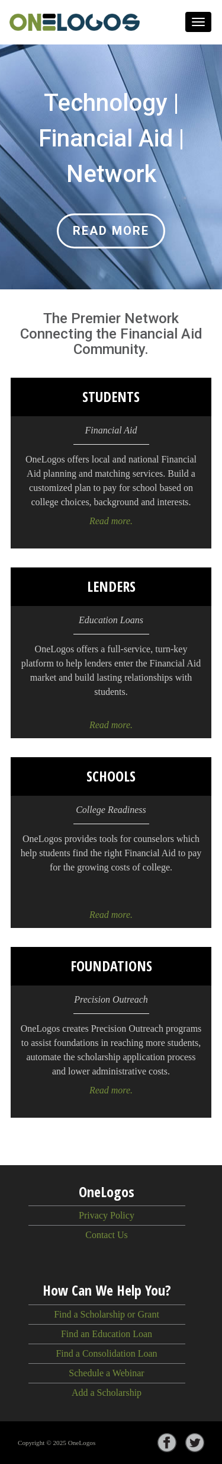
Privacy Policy (106, 1215)
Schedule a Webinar (106, 1373)
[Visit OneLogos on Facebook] (171, 1442)
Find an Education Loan (106, 1334)
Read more (111, 231)
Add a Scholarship (106, 1393)
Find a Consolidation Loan (106, 1353)
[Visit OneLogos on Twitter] (199, 1442)
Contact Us (106, 1235)
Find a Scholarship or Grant (106, 1314)
